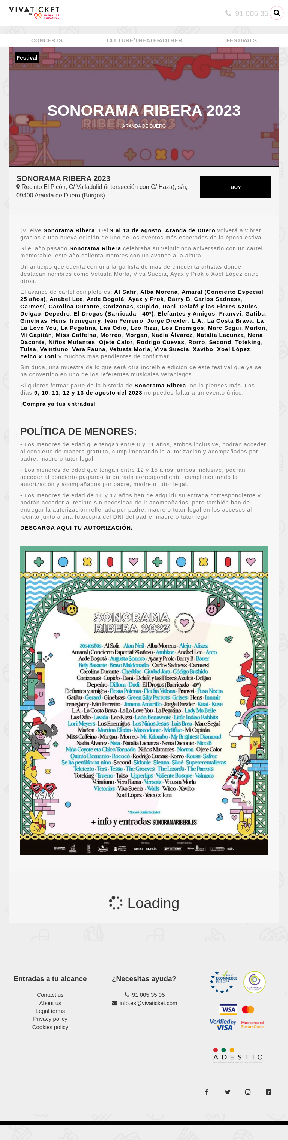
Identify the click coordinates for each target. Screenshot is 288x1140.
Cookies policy (50, 1042)
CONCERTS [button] (47, 40)
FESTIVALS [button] (241, 40)
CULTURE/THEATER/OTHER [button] (144, 40)
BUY (236, 202)
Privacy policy (50, 1034)
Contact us (50, 1010)
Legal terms (50, 1026)
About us (50, 1018)
